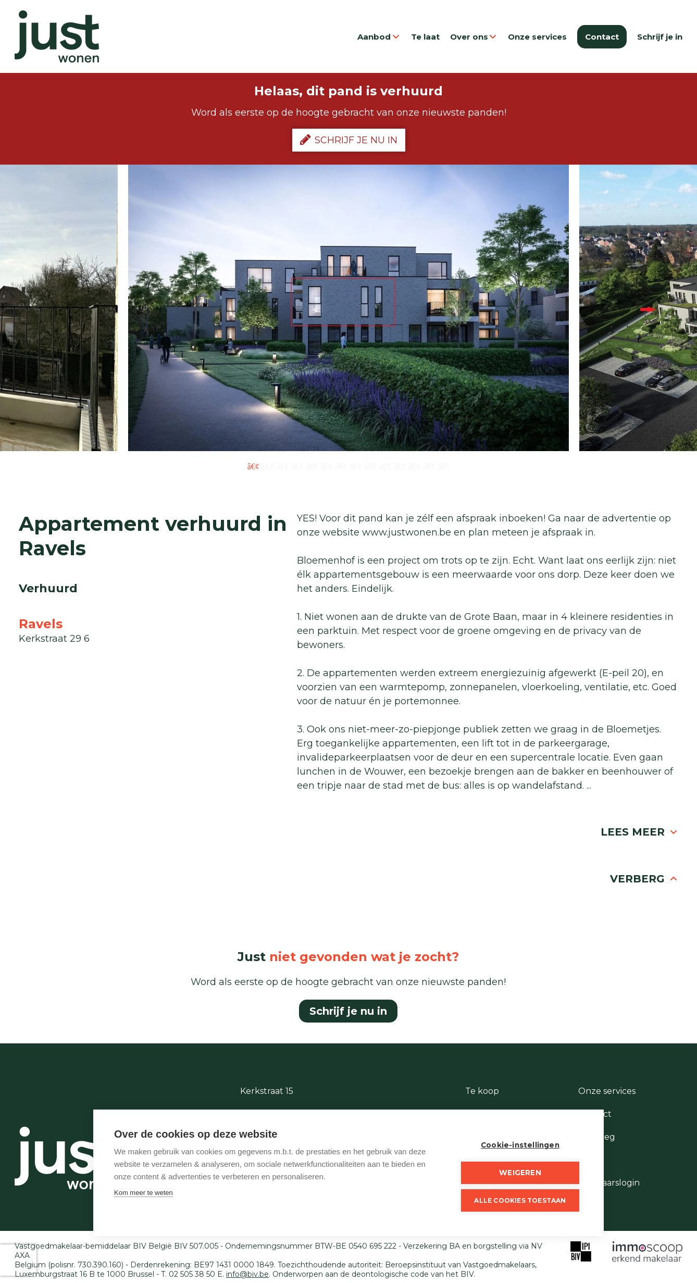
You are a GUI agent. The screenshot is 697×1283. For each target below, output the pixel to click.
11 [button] (400, 466)
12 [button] (414, 466)
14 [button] (444, 466)
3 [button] (283, 466)
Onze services (537, 37)
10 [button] (385, 466)
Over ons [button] (474, 37)
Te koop (482, 1091)
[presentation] (18, 1260)
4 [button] (297, 466)
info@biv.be (247, 1274)
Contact (602, 37)
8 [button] (356, 466)
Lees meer (639, 832)
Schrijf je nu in (348, 139)
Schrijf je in (659, 37)
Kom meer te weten (143, 1193)
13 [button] (429, 466)
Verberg (644, 879)
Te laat (425, 37)
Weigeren (520, 1172)
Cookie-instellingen (520, 1145)
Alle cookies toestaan (520, 1200)
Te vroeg (596, 1137)
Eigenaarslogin (609, 1183)
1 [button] (253, 466)
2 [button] (268, 466)
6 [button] (326, 466)
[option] (348, 308)
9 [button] (371, 466)
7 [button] (341, 466)
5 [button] (312, 466)
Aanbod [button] (379, 37)
